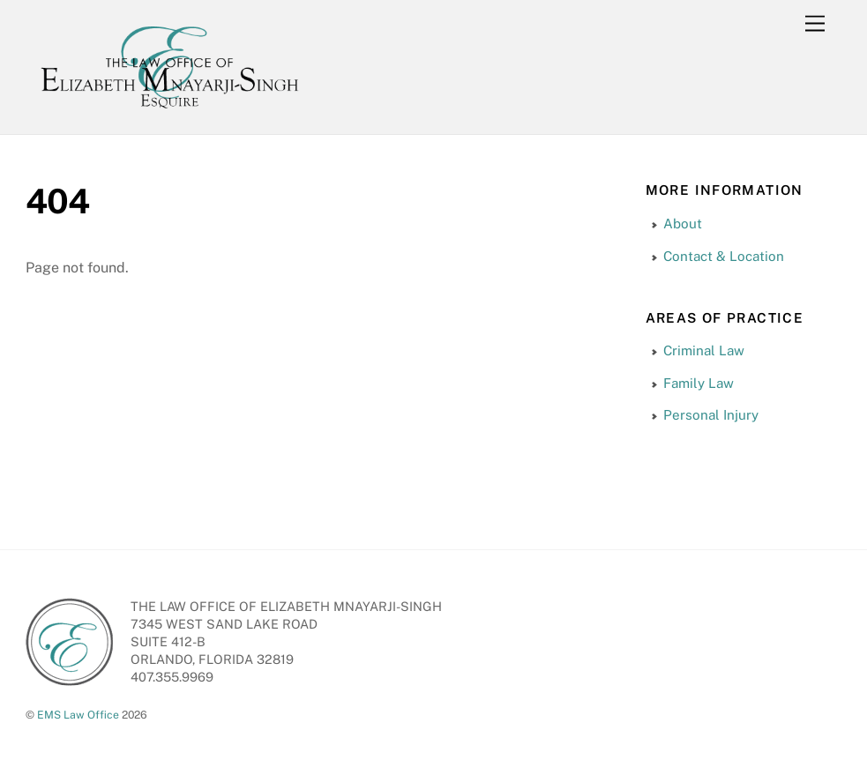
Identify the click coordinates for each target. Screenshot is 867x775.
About (682, 223)
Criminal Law (703, 350)
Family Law (698, 383)
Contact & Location (723, 256)
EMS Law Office (78, 714)
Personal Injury (711, 414)
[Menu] (815, 24)
